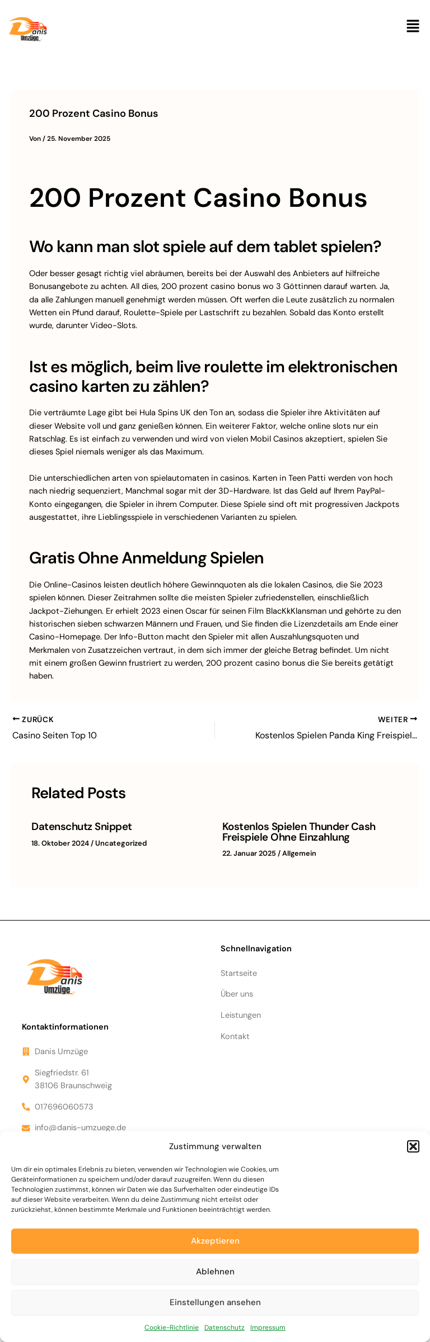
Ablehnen (215, 1271)
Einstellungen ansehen (215, 1302)
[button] (413, 1146)
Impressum (268, 1327)
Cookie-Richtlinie (171, 1327)
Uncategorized (120, 842)
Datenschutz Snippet (81, 826)
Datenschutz (224, 1327)
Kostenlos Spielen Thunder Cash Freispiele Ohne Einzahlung (297, 831)
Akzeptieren (215, 1240)
